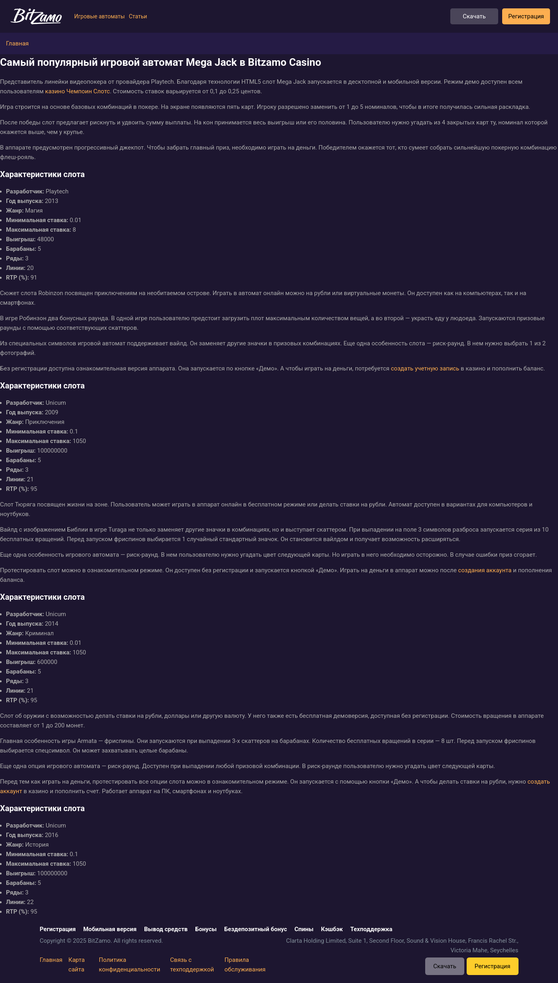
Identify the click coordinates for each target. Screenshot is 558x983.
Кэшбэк (332, 929)
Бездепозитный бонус (255, 929)
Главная (51, 959)
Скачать (474, 16)
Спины (304, 929)
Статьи (138, 16)
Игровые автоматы (99, 16)
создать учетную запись (425, 368)
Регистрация (526, 16)
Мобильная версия (110, 929)
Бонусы (206, 929)
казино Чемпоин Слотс (77, 91)
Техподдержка (371, 929)
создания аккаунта (485, 570)
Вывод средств (165, 929)
